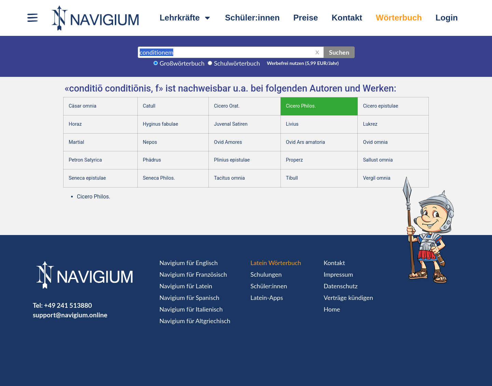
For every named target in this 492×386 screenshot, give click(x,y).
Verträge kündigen (348, 297)
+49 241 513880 (68, 305)
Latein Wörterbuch (275, 262)
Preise (305, 17)
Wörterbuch (399, 17)
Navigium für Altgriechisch (195, 321)
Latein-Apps (266, 297)
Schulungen (266, 274)
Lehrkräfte (185, 17)
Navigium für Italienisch (191, 309)
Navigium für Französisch (193, 274)
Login (447, 17)
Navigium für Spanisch (190, 297)
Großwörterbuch (182, 63)
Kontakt (347, 17)
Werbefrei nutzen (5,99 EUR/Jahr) (303, 63)
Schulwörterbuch (237, 63)
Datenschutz (340, 286)
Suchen (339, 52)
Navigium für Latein (186, 286)
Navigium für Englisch (189, 262)
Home (332, 309)
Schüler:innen (252, 17)
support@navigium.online (70, 315)
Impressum (338, 274)
